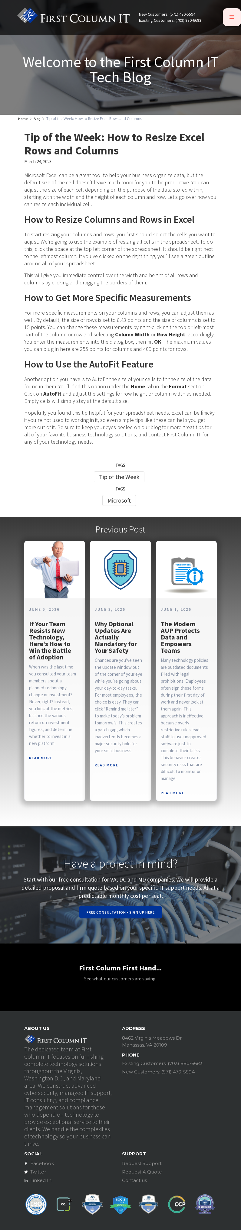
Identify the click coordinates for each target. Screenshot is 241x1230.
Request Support (142, 1163)
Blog (37, 119)
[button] (232, 17)
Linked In (40, 1180)
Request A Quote (142, 1172)
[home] (73, 17)
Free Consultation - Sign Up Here (121, 912)
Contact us (134, 1180)
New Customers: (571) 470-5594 (167, 14)
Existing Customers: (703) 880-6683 (170, 20)
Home (23, 119)
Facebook (42, 1163)
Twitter (38, 1172)
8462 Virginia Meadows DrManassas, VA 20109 (152, 1041)
